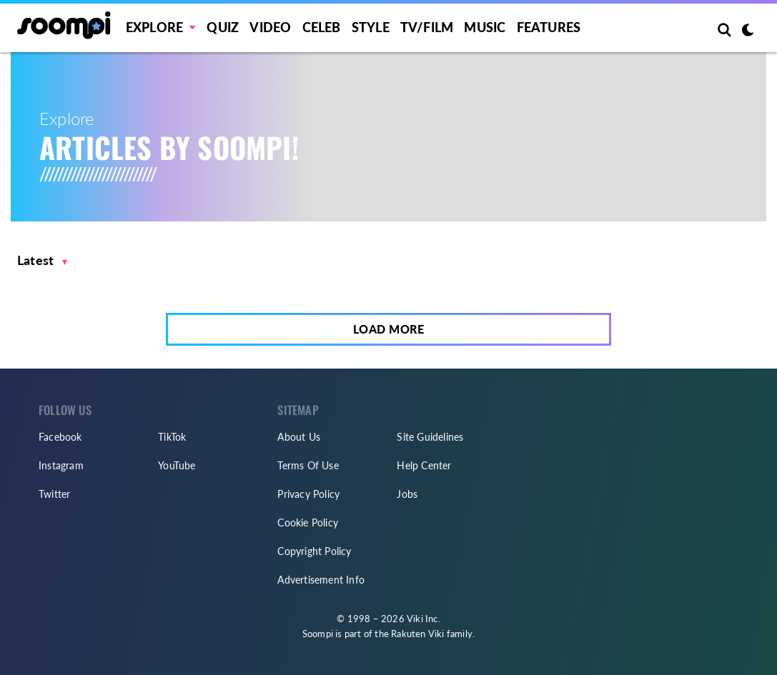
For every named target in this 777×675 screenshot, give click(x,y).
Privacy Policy (308, 494)
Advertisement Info (321, 580)
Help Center (424, 465)
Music (484, 27)
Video (270, 27)
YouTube (176, 465)
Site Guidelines (430, 437)
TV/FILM (426, 27)
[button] (42, 260)
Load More (389, 329)
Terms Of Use (307, 465)
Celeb (321, 27)
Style (371, 27)
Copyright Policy (314, 551)
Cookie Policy (307, 522)
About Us (298, 437)
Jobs (407, 494)
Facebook (60, 437)
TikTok (172, 437)
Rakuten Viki (417, 633)
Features (549, 27)
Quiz (223, 27)
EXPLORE (154, 27)
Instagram (61, 465)
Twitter (54, 494)
